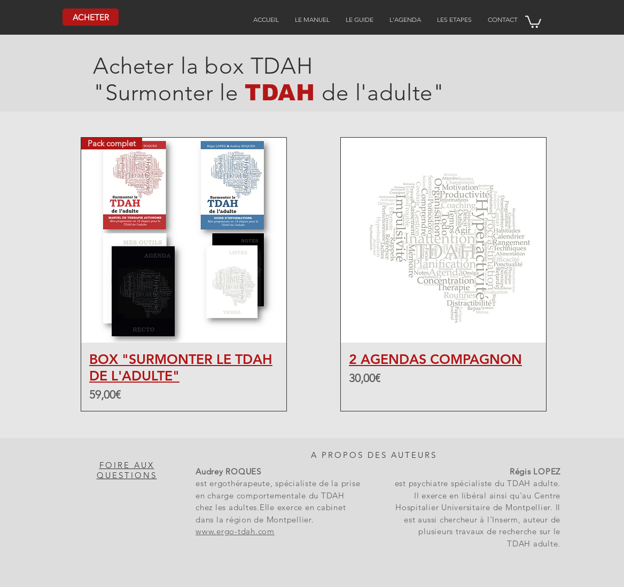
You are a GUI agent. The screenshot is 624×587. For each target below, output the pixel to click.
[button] (533, 21)
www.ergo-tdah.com (235, 531)
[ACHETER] (91, 17)
